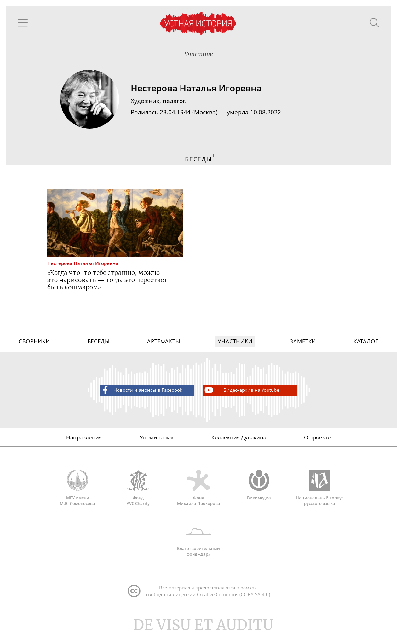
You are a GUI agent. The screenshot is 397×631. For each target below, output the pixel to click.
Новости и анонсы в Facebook (141, 390)
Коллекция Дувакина (238, 437)
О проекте (317, 437)
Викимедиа (259, 485)
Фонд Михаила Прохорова (198, 488)
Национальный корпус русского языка (319, 488)
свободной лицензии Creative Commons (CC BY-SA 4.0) (208, 594)
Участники (235, 341)
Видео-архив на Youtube (241, 390)
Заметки (303, 341)
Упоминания (156, 437)
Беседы (99, 341)
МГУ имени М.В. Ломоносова (77, 488)
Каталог (366, 341)
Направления (84, 437)
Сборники (34, 341)
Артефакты (164, 341)
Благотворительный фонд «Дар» (198, 539)
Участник (198, 54)
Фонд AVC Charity (138, 488)
